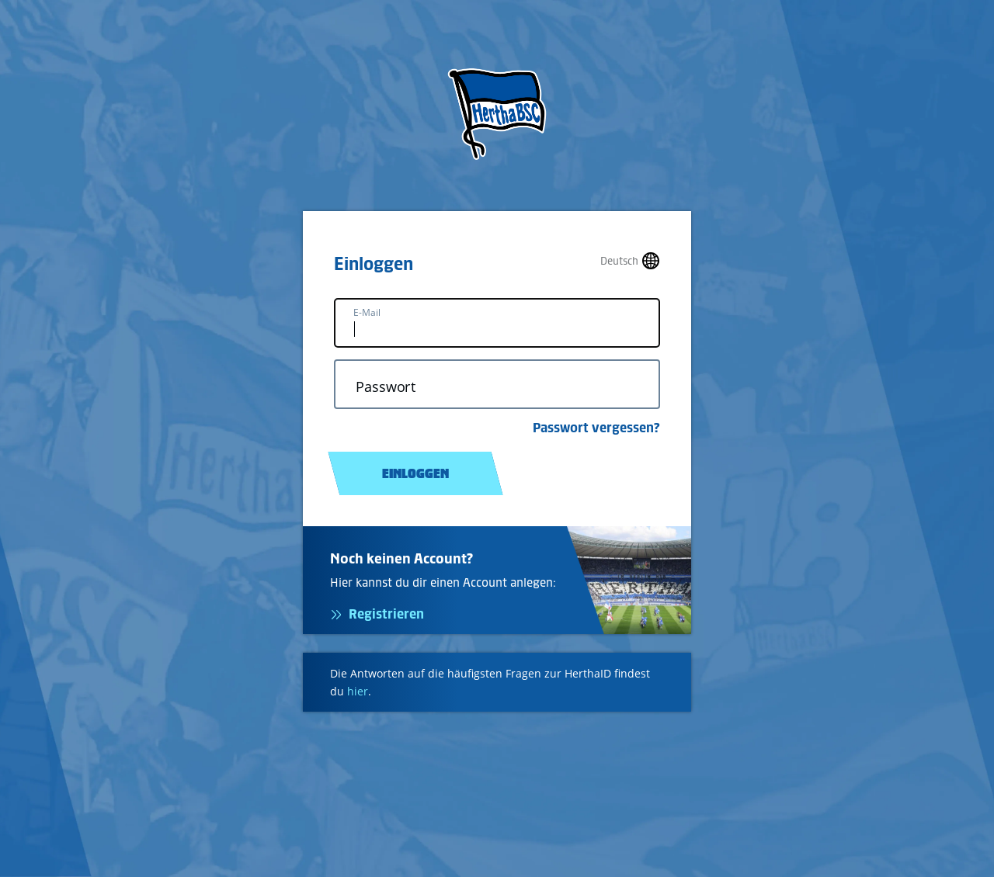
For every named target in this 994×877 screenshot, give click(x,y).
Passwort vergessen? (596, 427)
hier (357, 691)
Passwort (385, 387)
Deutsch (619, 261)
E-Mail (367, 312)
